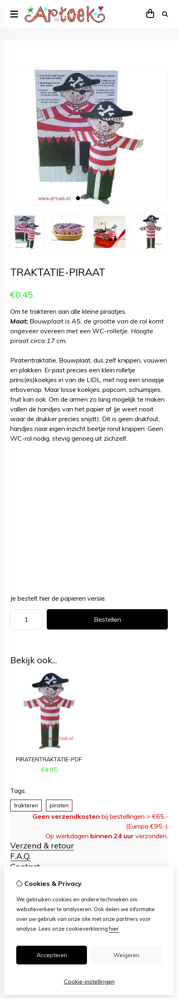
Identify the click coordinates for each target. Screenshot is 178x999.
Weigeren (126, 955)
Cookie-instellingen (89, 981)
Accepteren (52, 955)
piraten (59, 805)
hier (114, 928)
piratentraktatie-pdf (49, 759)
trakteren (26, 805)
